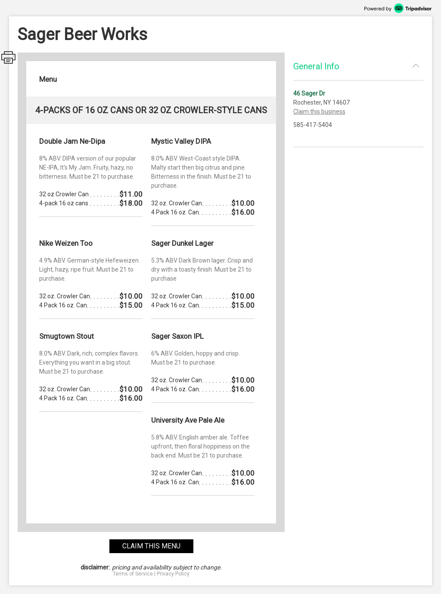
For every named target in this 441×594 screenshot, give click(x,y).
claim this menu (151, 546)
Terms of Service (133, 574)
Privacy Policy (173, 574)
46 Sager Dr (309, 93)
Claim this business (319, 111)
